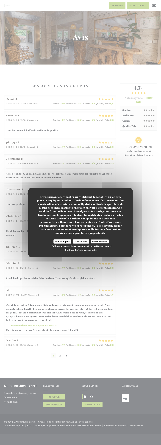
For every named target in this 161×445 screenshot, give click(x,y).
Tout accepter (62, 241)
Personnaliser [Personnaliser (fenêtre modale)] (99, 241)
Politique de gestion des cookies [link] (81, 249)
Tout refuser (81, 241)
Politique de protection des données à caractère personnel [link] (81, 246)
